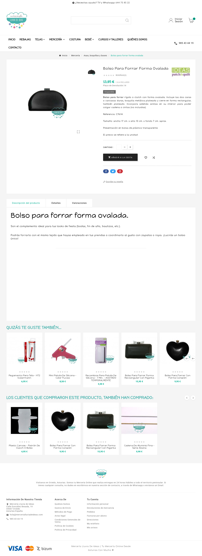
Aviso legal (60, 516)
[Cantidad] (118, 147)
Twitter (113, 171)
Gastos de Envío (63, 508)
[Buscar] (97, 20)
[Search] (127, 20)
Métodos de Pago (63, 512)
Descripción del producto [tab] (26, 203)
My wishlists (93, 524)
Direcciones (92, 520)
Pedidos (91, 512)
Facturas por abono (97, 516)
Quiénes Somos (62, 504)
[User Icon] (177, 20)
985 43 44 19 (16, 519)
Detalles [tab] (56, 203)
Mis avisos (92, 527)
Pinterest (120, 171)
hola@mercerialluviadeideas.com (26, 515)
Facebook (106, 171)
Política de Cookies (64, 526)
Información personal (97, 504)
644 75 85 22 (123, 3)
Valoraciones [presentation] (79, 203)
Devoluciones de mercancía (100, 508)
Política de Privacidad (65, 530)
